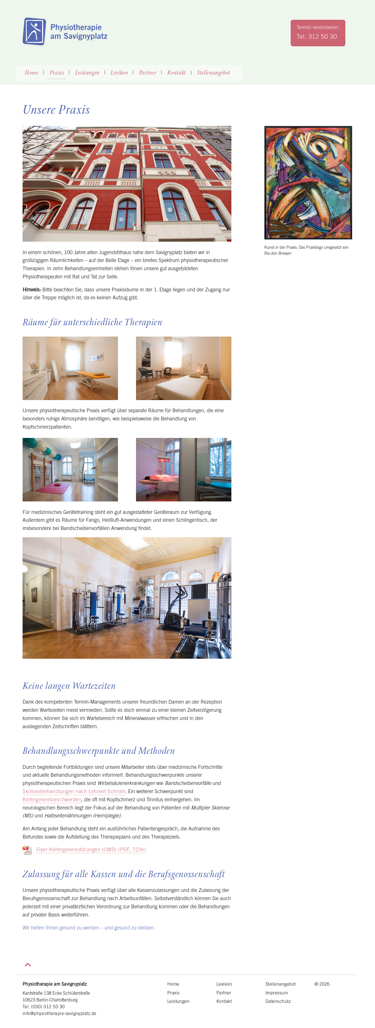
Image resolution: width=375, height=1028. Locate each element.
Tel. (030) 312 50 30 (44, 1006)
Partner (148, 73)
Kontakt (176, 73)
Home (32, 73)
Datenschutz (278, 1001)
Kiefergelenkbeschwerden (52, 799)
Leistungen (87, 73)
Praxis (57, 73)
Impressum (277, 992)
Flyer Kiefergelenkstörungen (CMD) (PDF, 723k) (91, 849)
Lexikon (119, 73)
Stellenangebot (213, 73)
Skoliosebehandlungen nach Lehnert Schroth (74, 791)
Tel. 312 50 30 (317, 36)
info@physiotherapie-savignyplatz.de (60, 1013)
